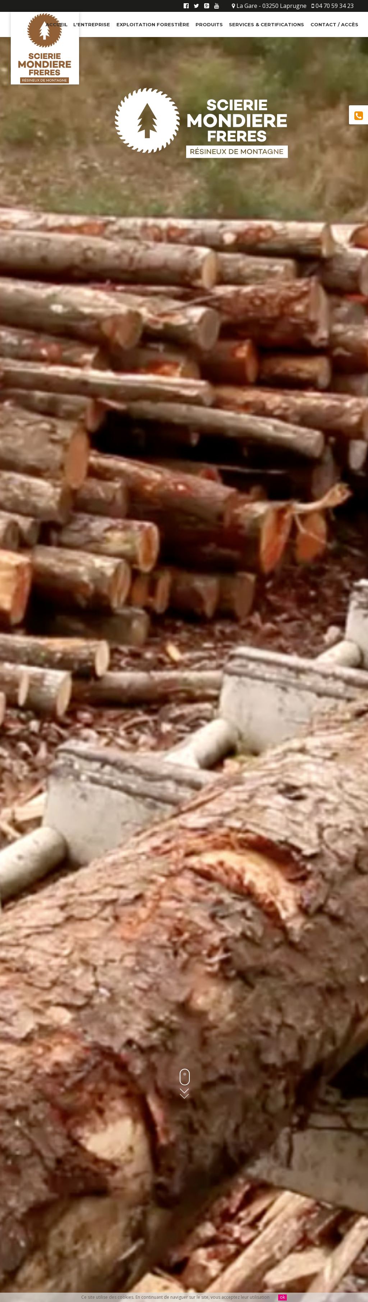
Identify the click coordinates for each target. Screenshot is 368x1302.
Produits (209, 24)
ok (282, 1297)
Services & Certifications (266, 24)
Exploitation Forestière (152, 24)
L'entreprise (91, 24)
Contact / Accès (334, 24)
